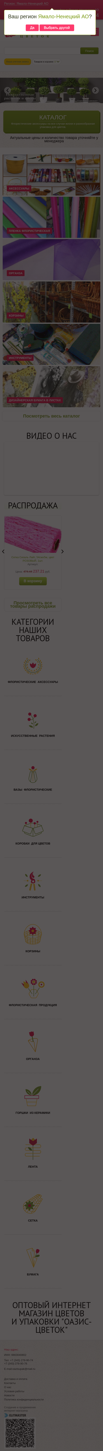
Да (32, 28)
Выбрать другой (57, 28)
